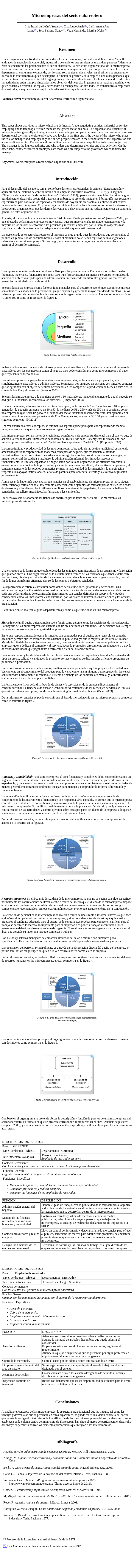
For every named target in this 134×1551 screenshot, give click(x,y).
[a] (61, 25)
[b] (86, 25)
